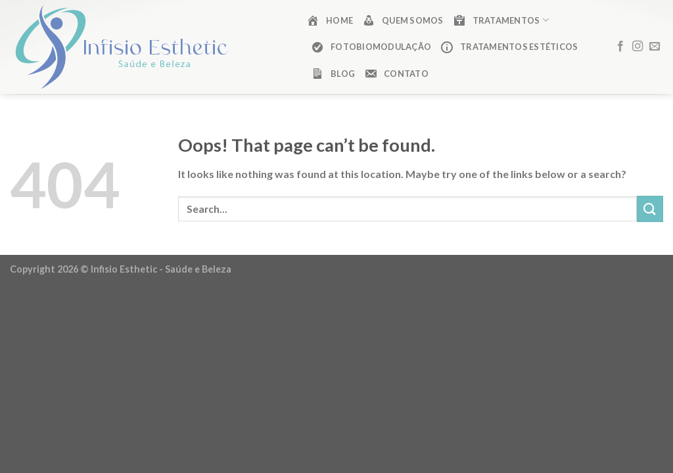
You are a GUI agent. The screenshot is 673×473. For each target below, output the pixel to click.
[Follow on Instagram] (637, 47)
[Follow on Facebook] (620, 47)
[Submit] (650, 208)
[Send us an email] (654, 47)
